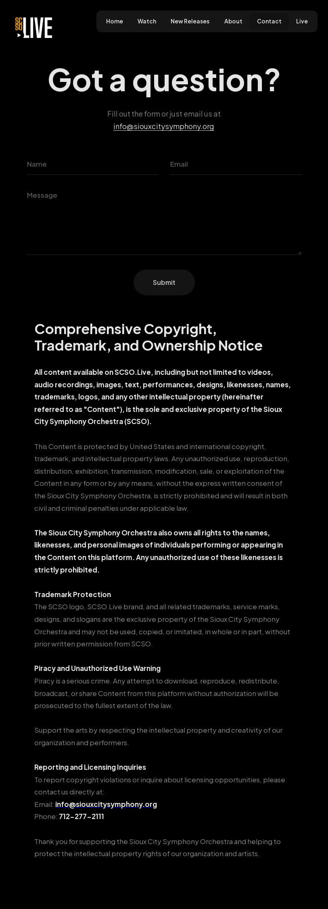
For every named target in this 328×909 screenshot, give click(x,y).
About (233, 21)
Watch (147, 21)
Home (114, 21)
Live (302, 21)
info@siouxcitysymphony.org (163, 125)
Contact (269, 21)
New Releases (190, 21)
